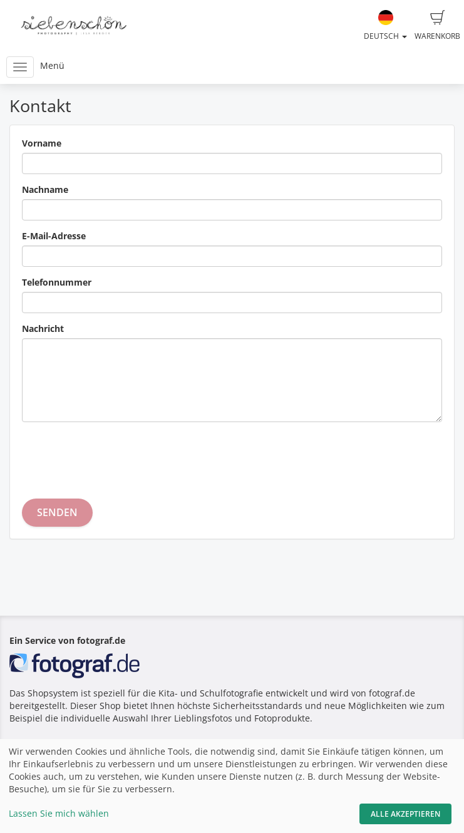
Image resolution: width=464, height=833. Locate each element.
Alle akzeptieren (405, 814)
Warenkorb (437, 25)
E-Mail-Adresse (54, 236)
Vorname (41, 143)
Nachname (45, 189)
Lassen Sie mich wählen (59, 813)
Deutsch (385, 25)
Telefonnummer (56, 282)
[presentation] (117, 456)
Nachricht (43, 328)
